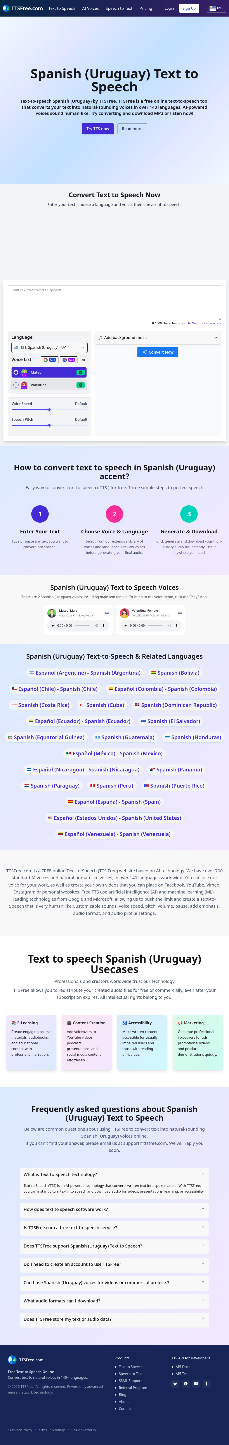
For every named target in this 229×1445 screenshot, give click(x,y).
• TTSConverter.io (82, 1430)
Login (169, 8)
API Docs (183, 1366)
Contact (125, 1408)
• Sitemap (57, 1430)
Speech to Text (119, 8)
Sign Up (189, 8)
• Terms (41, 1430)
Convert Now (157, 352)
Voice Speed (22, 403)
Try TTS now (97, 128)
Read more (132, 128)
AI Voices (90, 8)
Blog (122, 1394)
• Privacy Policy (20, 1430)
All (83, 360)
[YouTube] (196, 1384)
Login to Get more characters (200, 323)
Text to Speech (62, 8)
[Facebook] (186, 1384)
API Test (182, 1373)
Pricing (145, 8)
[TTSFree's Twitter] (175, 1384)
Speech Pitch (22, 419)
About (124, 1401)
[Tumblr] (207, 1384)
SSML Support (130, 1380)
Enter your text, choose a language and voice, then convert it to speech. (114, 204)
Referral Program (133, 1387)
